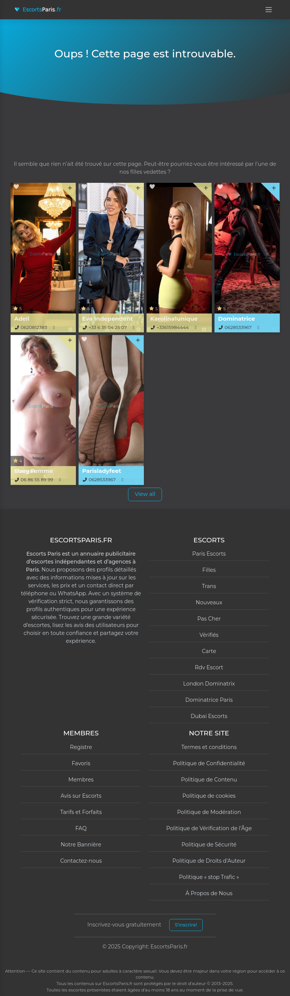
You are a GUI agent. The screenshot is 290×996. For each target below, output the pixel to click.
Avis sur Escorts (80, 795)
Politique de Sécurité (209, 844)
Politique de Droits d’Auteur (209, 860)
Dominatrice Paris (209, 699)
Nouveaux (209, 602)
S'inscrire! (186, 925)
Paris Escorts (209, 553)
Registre (81, 747)
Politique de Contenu (209, 779)
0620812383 (34, 327)
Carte (209, 651)
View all (145, 494)
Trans (209, 586)
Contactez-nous (81, 860)
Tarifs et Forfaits (81, 812)
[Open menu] (269, 10)
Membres (81, 779)
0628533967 (238, 327)
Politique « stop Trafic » (209, 877)
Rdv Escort (209, 667)
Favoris (81, 763)
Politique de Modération (209, 812)
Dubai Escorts (209, 716)
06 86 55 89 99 (37, 479)
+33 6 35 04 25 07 (108, 327)
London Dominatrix (209, 683)
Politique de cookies (209, 795)
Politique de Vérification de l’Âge (209, 828)
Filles (209, 570)
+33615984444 (173, 327)
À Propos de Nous (208, 893)
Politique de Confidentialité (209, 763)
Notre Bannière (81, 844)
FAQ (80, 828)
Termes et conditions (209, 747)
